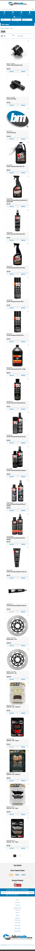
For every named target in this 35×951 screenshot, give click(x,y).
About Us (17, 912)
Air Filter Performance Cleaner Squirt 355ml (16, 234)
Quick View (23, 71)
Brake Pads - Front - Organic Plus (13, 707)
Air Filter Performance (11, 132)
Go (17, 21)
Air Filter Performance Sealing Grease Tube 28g (16, 605)
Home (2, 28)
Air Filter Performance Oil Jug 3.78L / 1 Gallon (16, 369)
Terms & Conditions (22, 894)
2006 (11, 28)
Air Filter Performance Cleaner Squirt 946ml (16, 267)
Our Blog (17, 915)
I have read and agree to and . (20, 894)
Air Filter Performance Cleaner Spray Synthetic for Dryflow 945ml (17, 200)
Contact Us (17, 918)
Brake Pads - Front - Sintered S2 (13, 774)
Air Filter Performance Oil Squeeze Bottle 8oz (16, 403)
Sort (13, 35)
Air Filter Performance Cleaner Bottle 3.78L (15, 166)
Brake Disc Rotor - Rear (11, 673)
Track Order (17, 905)
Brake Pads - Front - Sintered (13, 740)
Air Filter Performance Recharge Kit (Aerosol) (16, 436)
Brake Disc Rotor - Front (12, 639)
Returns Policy (17, 928)
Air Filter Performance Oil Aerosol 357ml (15, 335)
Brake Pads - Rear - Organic (12, 808)
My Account (17, 902)
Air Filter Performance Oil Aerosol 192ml (15, 301)
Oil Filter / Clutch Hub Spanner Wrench (14, 65)
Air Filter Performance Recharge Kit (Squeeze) (16, 470)
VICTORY (7, 28)
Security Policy (17, 931)
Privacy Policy (31, 894)
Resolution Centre (17, 907)
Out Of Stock (11, 611)
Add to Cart (12, 71)
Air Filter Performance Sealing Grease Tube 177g (16, 571)
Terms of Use (17, 922)
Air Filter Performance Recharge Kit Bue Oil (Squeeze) (16, 538)
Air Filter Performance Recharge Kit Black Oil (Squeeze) (16, 504)
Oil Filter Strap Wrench (11, 99)
